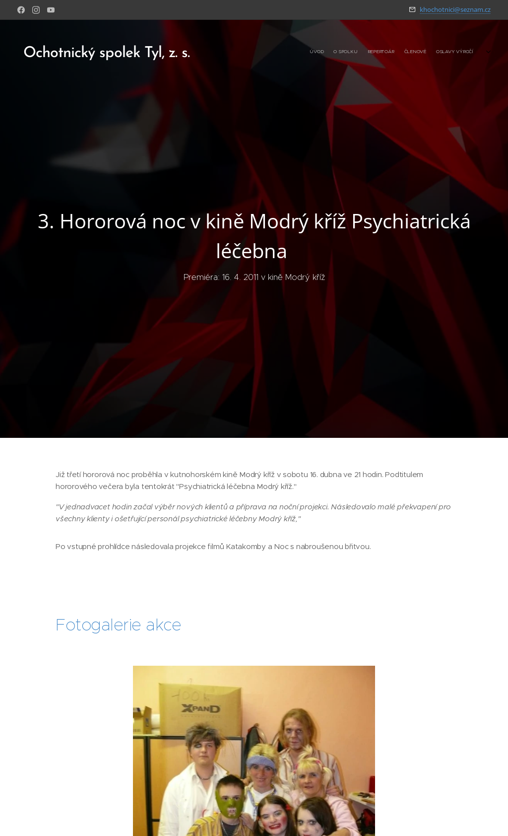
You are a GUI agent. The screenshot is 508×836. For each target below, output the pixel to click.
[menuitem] (422, 52)
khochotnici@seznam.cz (455, 9)
